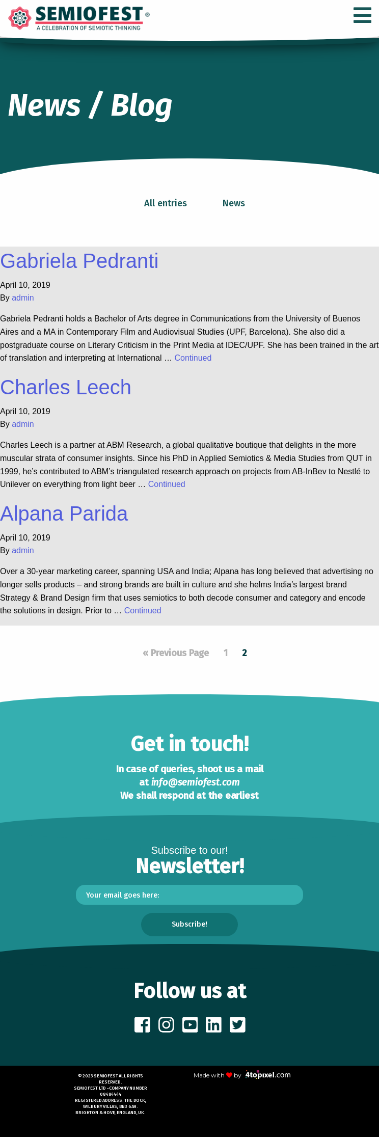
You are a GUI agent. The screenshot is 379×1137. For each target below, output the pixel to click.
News (234, 203)
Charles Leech (65, 387)
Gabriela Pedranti (79, 261)
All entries (165, 203)
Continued (192, 358)
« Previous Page (176, 653)
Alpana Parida (64, 513)
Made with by (242, 1075)
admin (23, 297)
